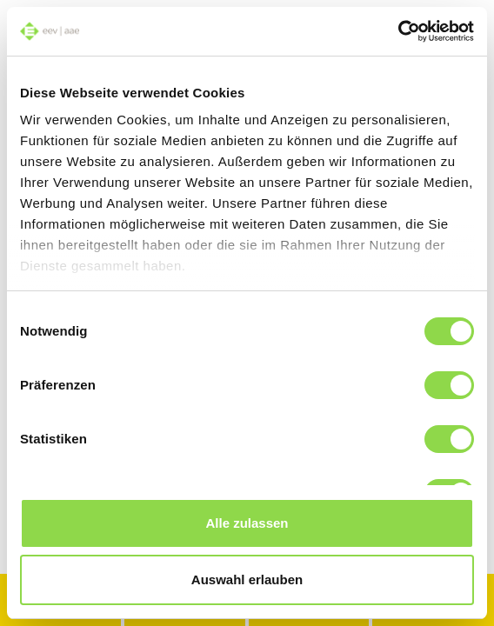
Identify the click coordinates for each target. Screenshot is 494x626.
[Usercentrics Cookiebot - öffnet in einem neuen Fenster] (398, 31)
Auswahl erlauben (247, 579)
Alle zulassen (246, 523)
